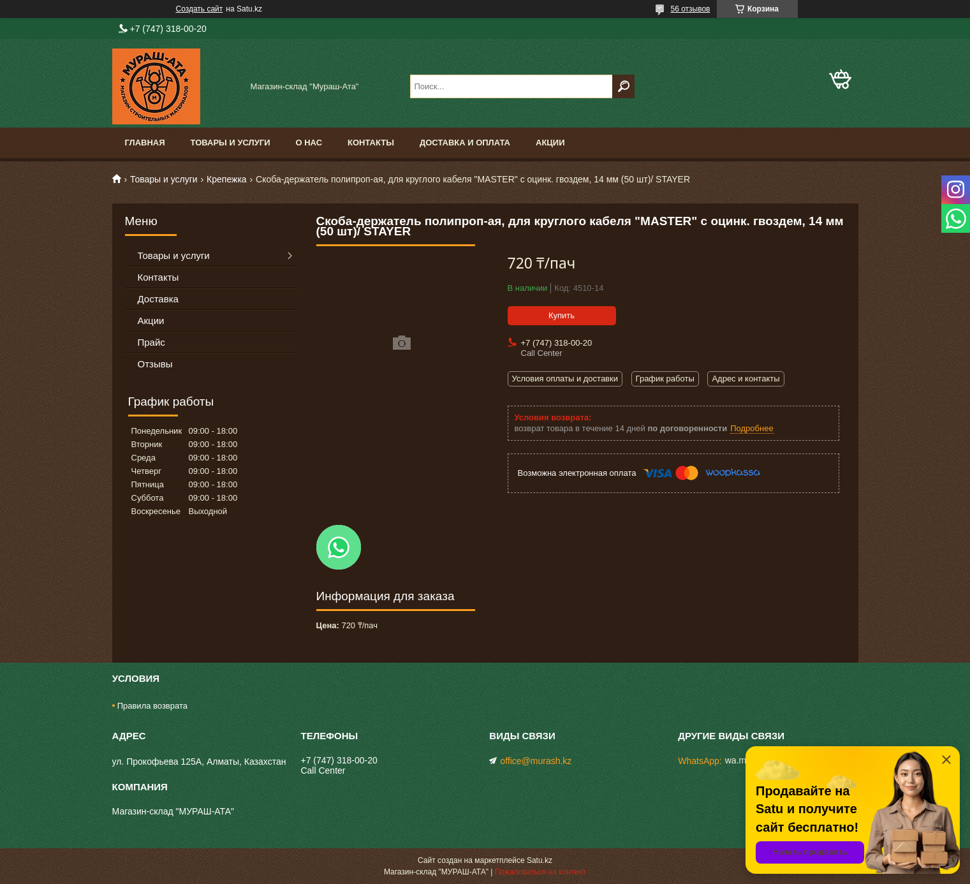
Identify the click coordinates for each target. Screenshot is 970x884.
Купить (561, 315)
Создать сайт (199, 8)
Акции (550, 142)
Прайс (151, 342)
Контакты (371, 142)
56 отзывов (690, 8)
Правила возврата (152, 706)
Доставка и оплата (465, 142)
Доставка (158, 298)
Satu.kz (539, 860)
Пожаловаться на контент (540, 871)
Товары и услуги (230, 142)
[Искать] (623, 86)
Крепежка (227, 179)
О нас (308, 142)
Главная (145, 142)
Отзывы (155, 363)
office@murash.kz (535, 761)
